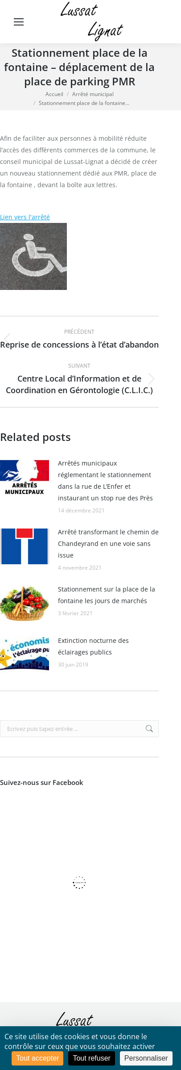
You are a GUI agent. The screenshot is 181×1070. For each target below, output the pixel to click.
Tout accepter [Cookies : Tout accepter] (37, 1058)
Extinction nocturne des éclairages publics (93, 646)
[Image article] (24, 477)
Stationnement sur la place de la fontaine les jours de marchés (106, 595)
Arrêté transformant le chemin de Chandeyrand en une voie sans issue (108, 543)
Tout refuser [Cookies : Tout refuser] (91, 1058)
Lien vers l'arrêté (25, 217)
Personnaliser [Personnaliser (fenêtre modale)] (146, 1058)
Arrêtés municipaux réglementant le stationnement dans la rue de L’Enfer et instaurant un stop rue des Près (105, 480)
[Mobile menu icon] (18, 22)
